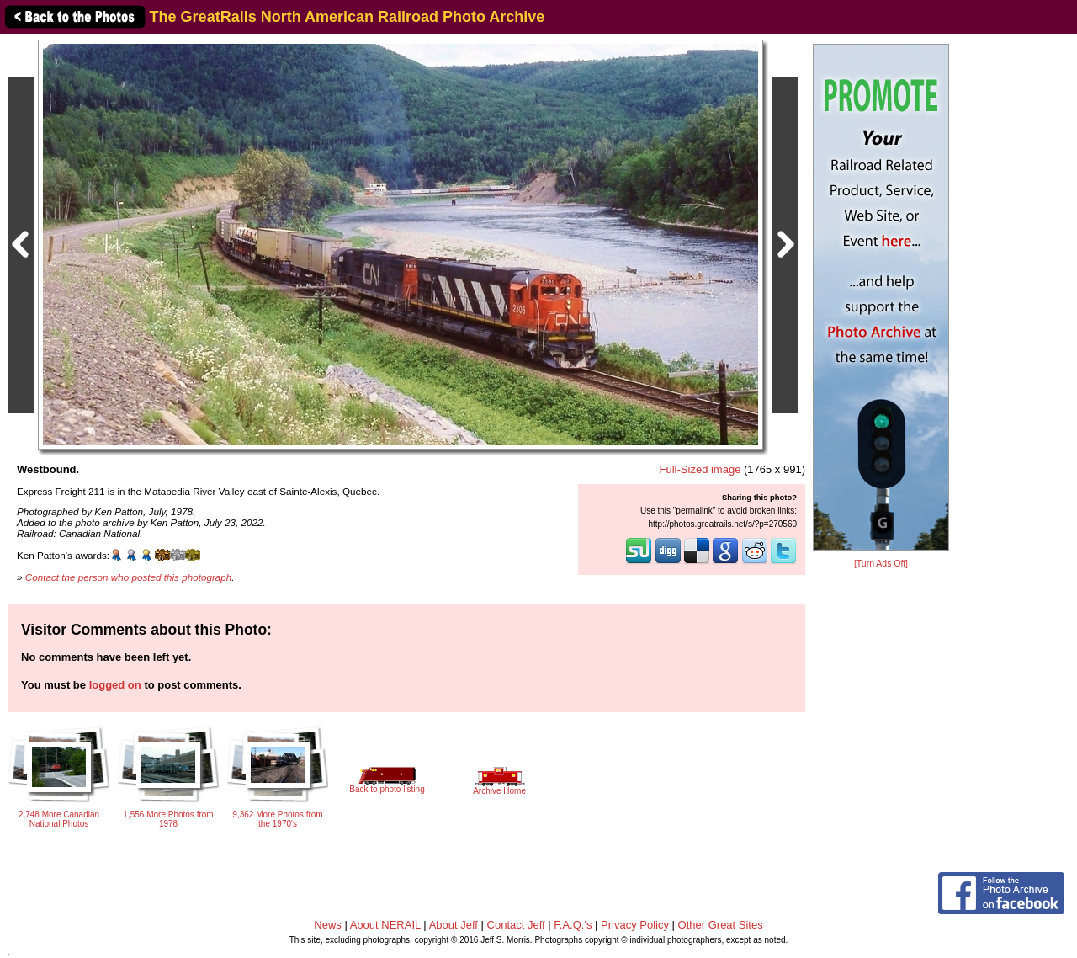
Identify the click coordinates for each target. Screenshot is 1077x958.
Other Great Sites (720, 924)
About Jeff (453, 924)
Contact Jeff (516, 924)
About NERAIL (385, 924)
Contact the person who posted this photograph (128, 577)
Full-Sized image (700, 469)
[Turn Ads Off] (881, 563)
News (328, 924)
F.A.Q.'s (573, 924)
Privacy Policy (635, 924)
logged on (115, 685)
